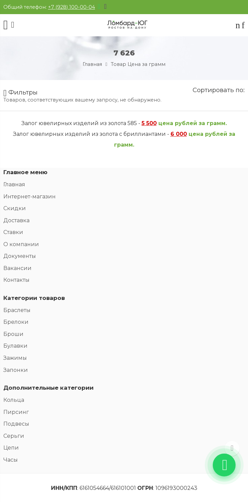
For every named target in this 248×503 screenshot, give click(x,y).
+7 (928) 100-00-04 (71, 7)
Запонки (15, 370)
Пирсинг (16, 412)
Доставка (16, 220)
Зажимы (15, 358)
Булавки (15, 346)
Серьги (13, 436)
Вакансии (17, 268)
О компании (21, 244)
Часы (10, 460)
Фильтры (20, 93)
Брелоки (16, 322)
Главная (92, 64)
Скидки (14, 208)
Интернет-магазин (29, 196)
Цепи (11, 447)
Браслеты (17, 310)
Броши (13, 334)
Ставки (13, 232)
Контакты (16, 280)
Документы (19, 256)
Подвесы (16, 424)
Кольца (13, 400)
